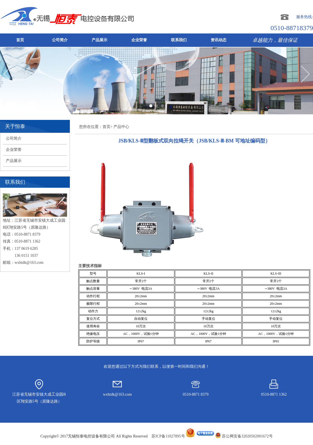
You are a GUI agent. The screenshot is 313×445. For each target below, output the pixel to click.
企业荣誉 (139, 40)
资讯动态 (218, 40)
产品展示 (99, 40)
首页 (20, 40)
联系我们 (179, 40)
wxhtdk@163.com (29, 262)
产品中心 (121, 127)
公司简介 (60, 40)
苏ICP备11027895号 (182, 436)
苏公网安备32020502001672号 (247, 436)
